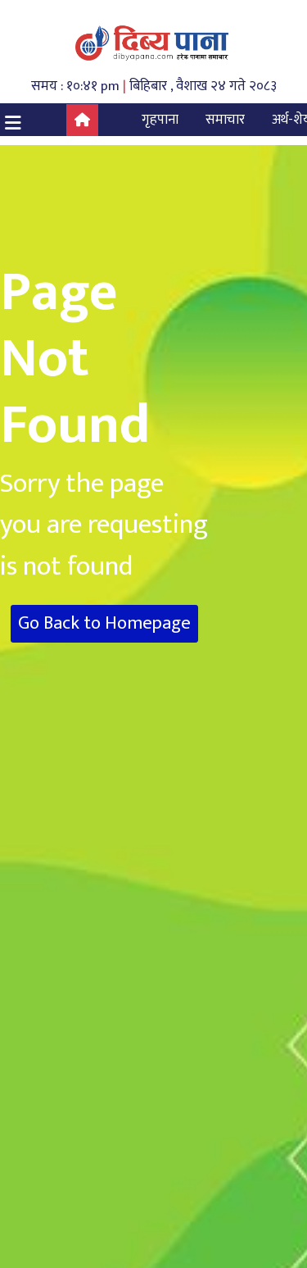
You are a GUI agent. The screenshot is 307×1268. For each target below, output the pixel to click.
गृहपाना (160, 119)
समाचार (225, 119)
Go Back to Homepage (104, 623)
